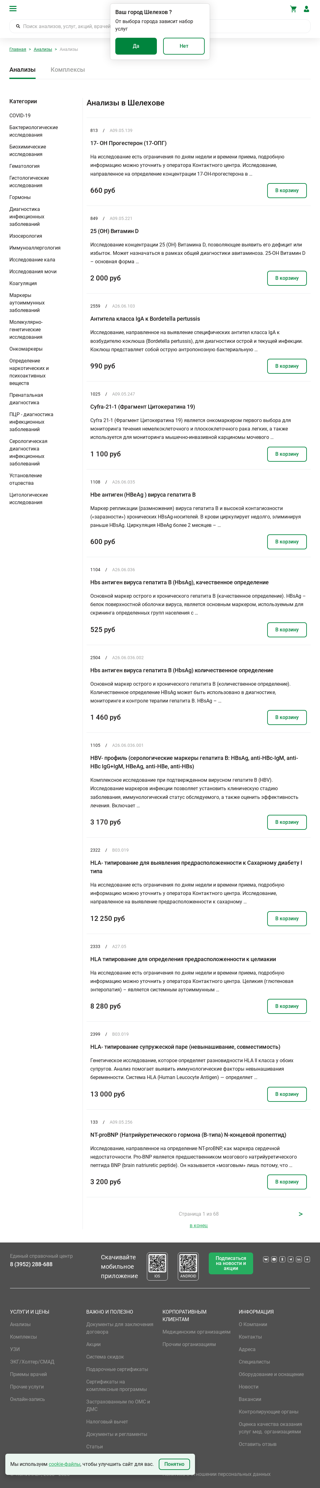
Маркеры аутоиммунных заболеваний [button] (27, 302)
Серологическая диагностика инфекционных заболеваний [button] (28, 452)
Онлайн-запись (27, 1399)
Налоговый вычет (107, 1422)
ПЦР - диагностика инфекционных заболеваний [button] (31, 421)
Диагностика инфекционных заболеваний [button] (26, 216)
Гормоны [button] (20, 197)
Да (136, 46)
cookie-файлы (64, 1464)
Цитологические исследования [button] (28, 498)
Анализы (43, 49)
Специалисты (254, 1362)
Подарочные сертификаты (117, 1369)
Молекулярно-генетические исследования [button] (25, 329)
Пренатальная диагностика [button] (26, 399)
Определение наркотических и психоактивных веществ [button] (29, 372)
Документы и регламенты (116, 1434)
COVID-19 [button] (20, 116)
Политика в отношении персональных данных (216, 1474)
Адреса (247, 1349)
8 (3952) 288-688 (31, 1264)
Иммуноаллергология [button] (35, 248)
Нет (184, 46)
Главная (17, 49)
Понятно (174, 1464)
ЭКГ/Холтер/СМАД (32, 1362)
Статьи (94, 1447)
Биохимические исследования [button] (27, 150)
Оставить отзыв (258, 1444)
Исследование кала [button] (32, 260)
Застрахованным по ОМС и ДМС (118, 1405)
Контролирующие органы (268, 1412)
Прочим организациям (189, 1344)
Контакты (250, 1337)
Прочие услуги (27, 1387)
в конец (199, 1225)
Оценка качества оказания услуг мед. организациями (270, 1428)
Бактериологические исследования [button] (33, 131)
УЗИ (15, 1349)
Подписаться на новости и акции (231, 1263)
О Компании (253, 1324)
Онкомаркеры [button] (25, 349)
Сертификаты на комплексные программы (116, 1385)
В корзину (287, 190)
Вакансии (250, 1399)
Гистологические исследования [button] (29, 181)
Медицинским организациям (196, 1332)
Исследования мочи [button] (33, 272)
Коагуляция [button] (23, 283)
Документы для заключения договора (119, 1328)
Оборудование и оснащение (271, 1374)
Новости (248, 1387)
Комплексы (68, 69)
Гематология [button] (24, 166)
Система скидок (105, 1357)
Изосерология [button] (25, 236)
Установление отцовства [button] (25, 479)
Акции (93, 1344)
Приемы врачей (28, 1374)
